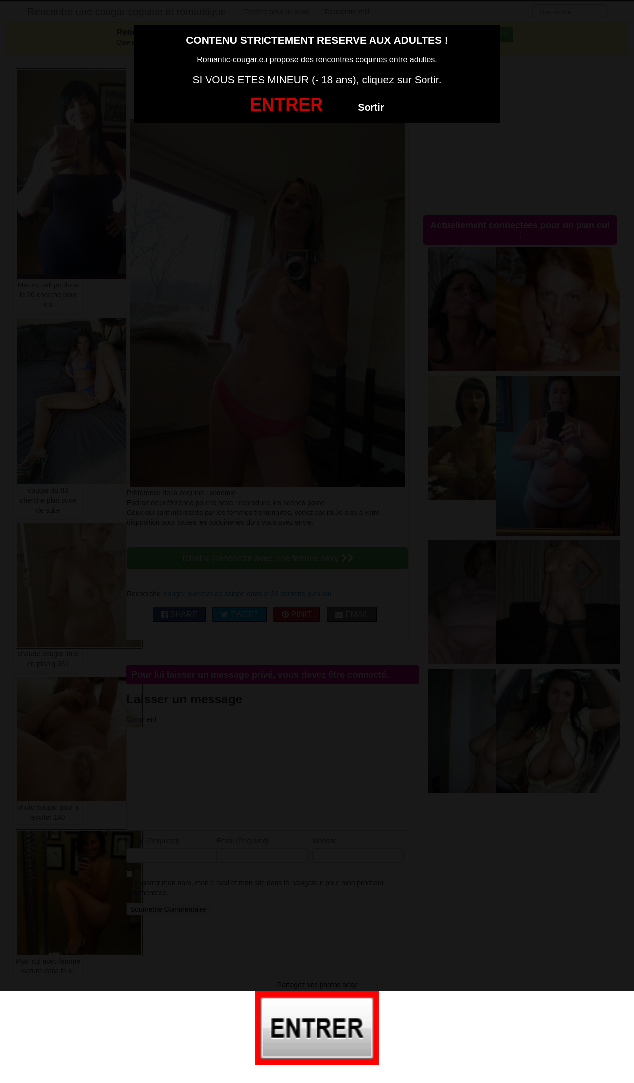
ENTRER (286, 104)
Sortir (371, 107)
